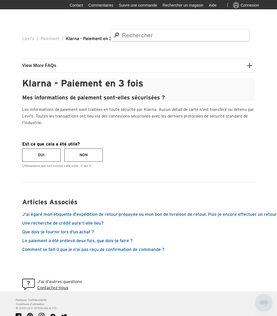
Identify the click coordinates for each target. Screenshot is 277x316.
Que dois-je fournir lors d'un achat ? (58, 232)
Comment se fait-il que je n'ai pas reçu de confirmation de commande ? (93, 249)
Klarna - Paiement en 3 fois (93, 39)
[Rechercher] (180, 35)
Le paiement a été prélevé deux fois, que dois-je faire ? (77, 241)
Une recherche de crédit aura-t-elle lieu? (63, 223)
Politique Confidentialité (31, 300)
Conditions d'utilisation (30, 304)
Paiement (50, 39)
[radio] (41, 155)
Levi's (28, 39)
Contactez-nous (52, 287)
